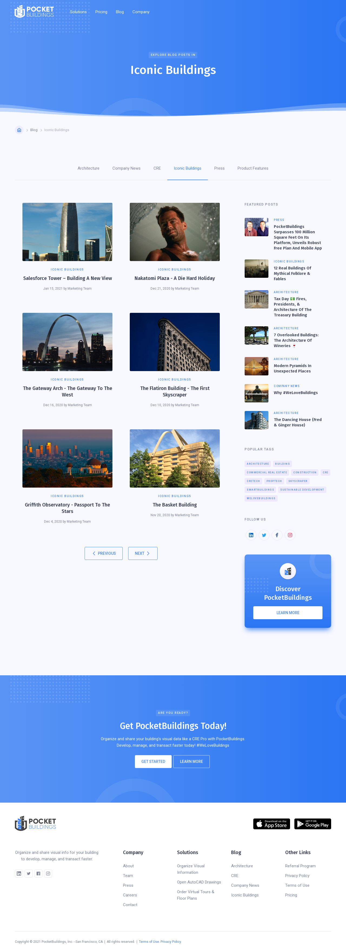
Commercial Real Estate (267, 472)
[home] (34, 12)
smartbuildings (260, 489)
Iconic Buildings (245, 895)
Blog (120, 11)
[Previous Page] (104, 553)
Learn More (191, 764)
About (128, 866)
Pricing (101, 11)
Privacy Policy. (171, 942)
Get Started (153, 764)
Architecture (258, 464)
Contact (130, 904)
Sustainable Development (302, 489)
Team (128, 875)
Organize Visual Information (191, 869)
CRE (325, 472)
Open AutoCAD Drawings (199, 882)
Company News (245, 885)
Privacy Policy (297, 875)
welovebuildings (261, 498)
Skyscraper (298, 481)
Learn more (288, 613)
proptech (274, 481)
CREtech (253, 481)
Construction (305, 472)
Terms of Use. (149, 942)
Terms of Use (297, 885)
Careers (130, 895)
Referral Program (300, 866)
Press (128, 885)
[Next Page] (143, 553)
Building (282, 464)
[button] (78, 11)
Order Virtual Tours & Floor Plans (195, 895)
